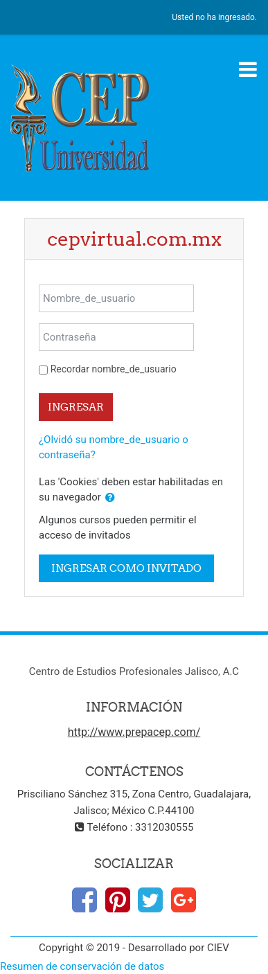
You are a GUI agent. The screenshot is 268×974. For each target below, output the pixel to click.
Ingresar (76, 406)
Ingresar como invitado (126, 568)
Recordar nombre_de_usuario (114, 369)
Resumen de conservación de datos (82, 966)
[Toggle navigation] (248, 69)
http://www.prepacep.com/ (134, 732)
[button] (110, 498)
